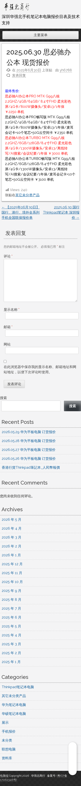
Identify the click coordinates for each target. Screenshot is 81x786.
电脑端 (4, 775)
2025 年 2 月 (11, 653)
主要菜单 (41, 35)
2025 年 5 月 (11, 626)
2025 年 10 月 (12, 582)
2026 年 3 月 (11, 537)
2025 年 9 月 (11, 591)
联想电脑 (9, 749)
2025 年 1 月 (11, 662)
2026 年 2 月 (11, 546)
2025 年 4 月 (11, 635)
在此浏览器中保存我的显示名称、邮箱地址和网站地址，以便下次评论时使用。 (40, 369)
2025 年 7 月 (11, 608)
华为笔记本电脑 (14, 705)
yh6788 (66, 70)
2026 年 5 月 (11, 519)
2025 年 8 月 (11, 600)
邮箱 (8, 327)
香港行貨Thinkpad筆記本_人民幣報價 (31, 467)
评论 (8, 256)
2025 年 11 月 (12, 573)
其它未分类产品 (27, 195)
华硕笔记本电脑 (14, 714)
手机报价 (9, 731)
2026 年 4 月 (12, 528)
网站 (7, 344)
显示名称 (11, 310)
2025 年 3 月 (11, 644)
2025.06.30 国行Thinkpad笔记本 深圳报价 (61, 212)
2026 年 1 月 (11, 555)
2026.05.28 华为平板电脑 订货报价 (29, 441)
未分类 (7, 740)
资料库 (7, 758)
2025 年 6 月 (11, 617)
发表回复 (19, 75)
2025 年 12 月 (12, 564)
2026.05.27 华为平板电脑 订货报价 (29, 450)
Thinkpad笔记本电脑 (18, 687)
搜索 (3, 398)
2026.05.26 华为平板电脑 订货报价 (29, 459)
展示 (5, 722)
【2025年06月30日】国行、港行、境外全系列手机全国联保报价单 (21, 212)
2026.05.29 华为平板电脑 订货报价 (29, 432)
